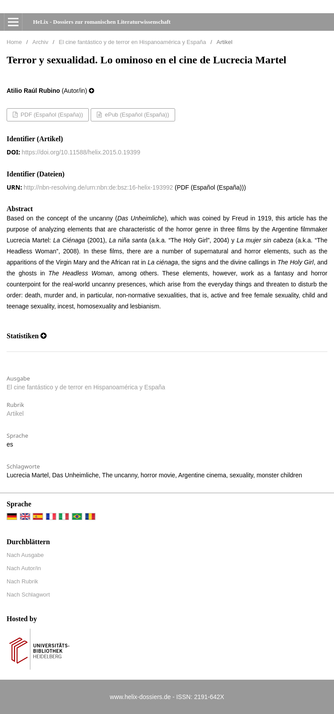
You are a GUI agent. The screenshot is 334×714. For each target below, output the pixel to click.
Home (14, 42)
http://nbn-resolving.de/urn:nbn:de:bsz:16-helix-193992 (98, 187)
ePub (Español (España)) (136, 114)
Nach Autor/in (24, 568)
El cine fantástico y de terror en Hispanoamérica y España (132, 42)
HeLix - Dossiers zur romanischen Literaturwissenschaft (102, 21)
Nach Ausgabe (25, 555)
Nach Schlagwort (28, 594)
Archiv (40, 42)
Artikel (15, 413)
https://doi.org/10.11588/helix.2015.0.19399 (81, 152)
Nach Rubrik (22, 581)
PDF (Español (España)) (51, 114)
